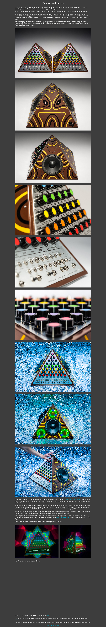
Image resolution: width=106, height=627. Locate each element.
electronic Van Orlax (63, 517)
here (48, 615)
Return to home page (53, 625)
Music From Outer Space (72, 499)
